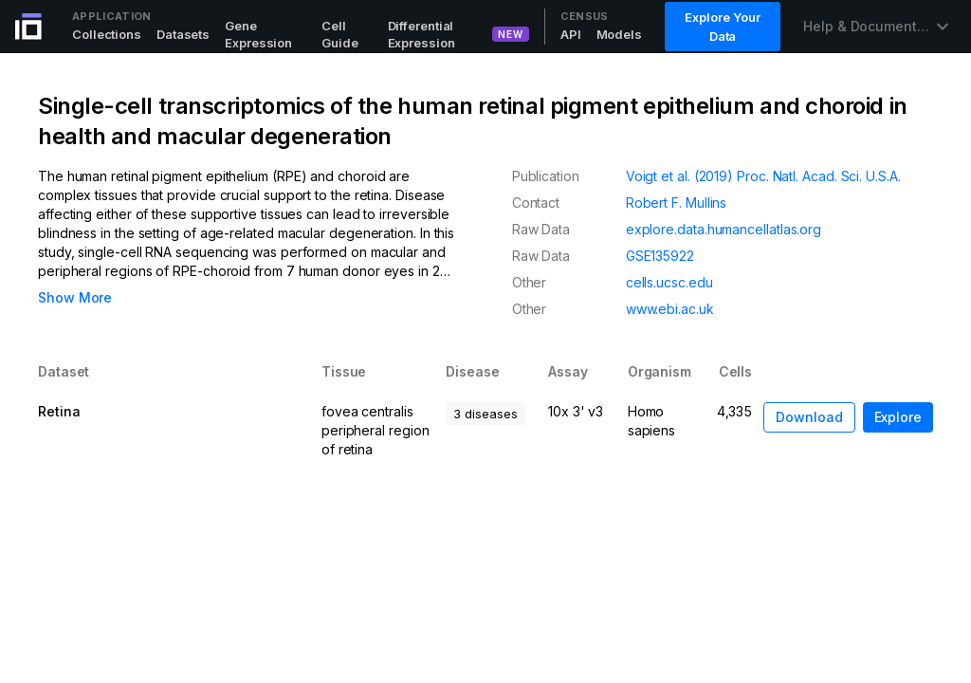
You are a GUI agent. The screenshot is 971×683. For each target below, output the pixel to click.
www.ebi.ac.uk (670, 309)
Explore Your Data (722, 26)
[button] (898, 417)
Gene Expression (258, 34)
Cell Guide (339, 34)
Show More (75, 297)
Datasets (183, 34)
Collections (106, 34)
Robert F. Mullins (676, 202)
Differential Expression (421, 34)
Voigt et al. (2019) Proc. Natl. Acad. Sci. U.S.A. (763, 176)
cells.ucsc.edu (669, 282)
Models (619, 34)
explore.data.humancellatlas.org (723, 229)
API (570, 34)
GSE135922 (660, 256)
